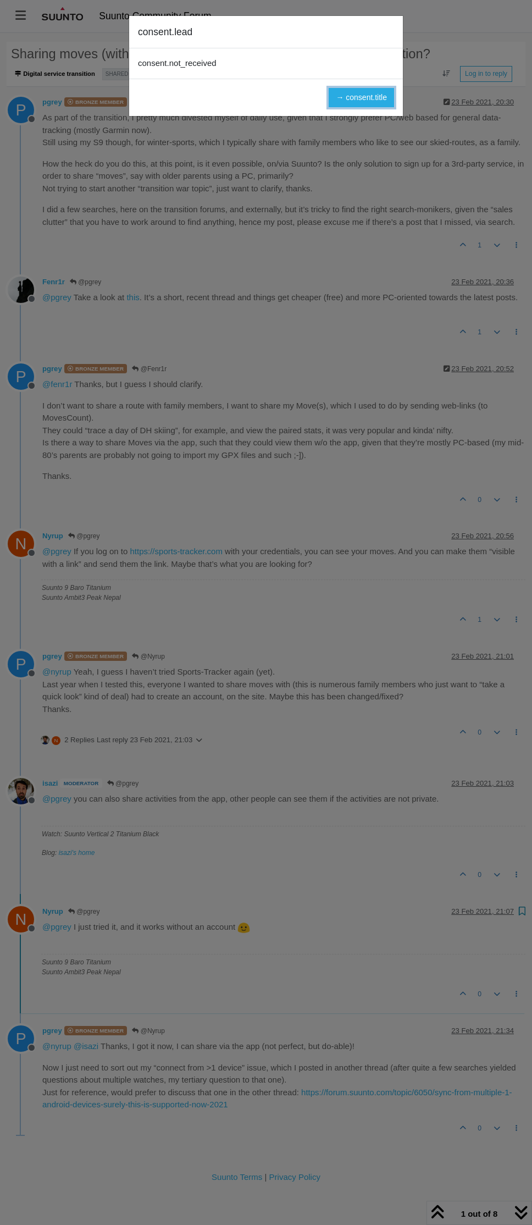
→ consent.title (361, 97)
